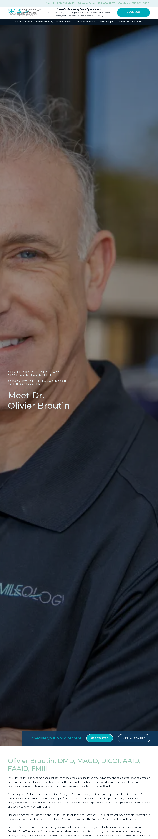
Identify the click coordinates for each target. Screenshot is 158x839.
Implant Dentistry (23, 21)
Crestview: (133, 3)
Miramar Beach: (96, 3)
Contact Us (137, 21)
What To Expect (107, 21)
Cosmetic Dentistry (44, 21)
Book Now (133, 11)
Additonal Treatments (86, 21)
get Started (99, 738)
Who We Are (123, 21)
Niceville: (60, 3)
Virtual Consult (134, 738)
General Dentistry (64, 21)
